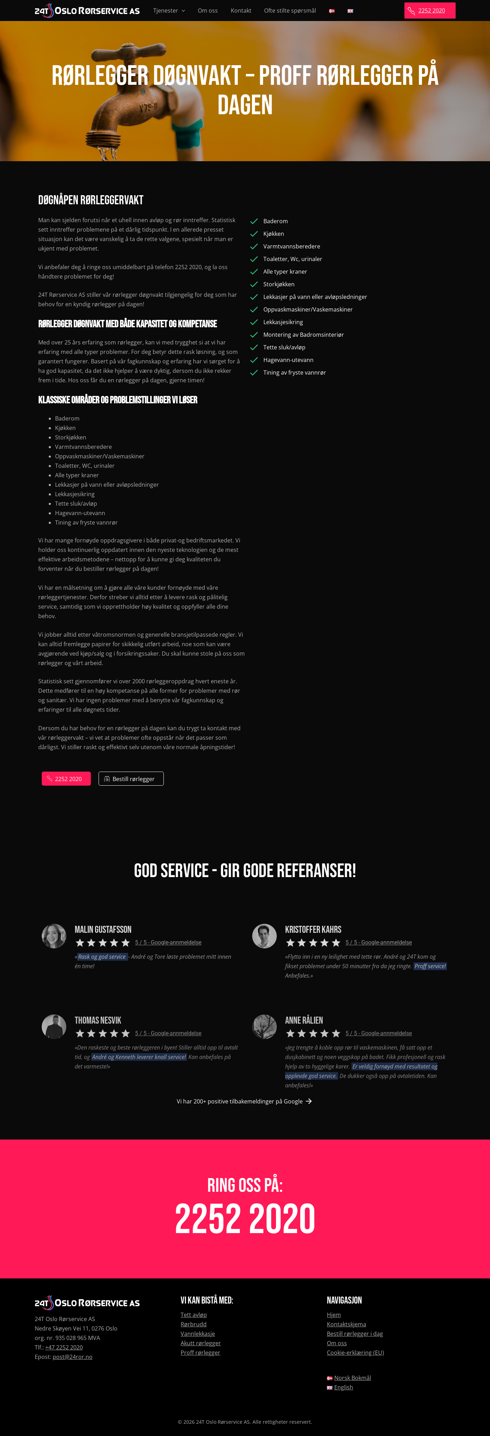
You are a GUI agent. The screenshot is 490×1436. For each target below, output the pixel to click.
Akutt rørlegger (201, 1343)
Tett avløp (194, 1315)
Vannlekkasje (198, 1334)
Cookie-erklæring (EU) (355, 1352)
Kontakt (237, 10)
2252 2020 (245, 1220)
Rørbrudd (194, 1324)
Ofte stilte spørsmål (284, 10)
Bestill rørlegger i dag (355, 1334)
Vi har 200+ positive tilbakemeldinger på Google (240, 1101)
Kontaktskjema (346, 1324)
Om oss (205, 10)
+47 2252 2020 (64, 1347)
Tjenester (168, 10)
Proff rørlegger (200, 1352)
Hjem (334, 1315)
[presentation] (180, 10)
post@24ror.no (73, 1357)
